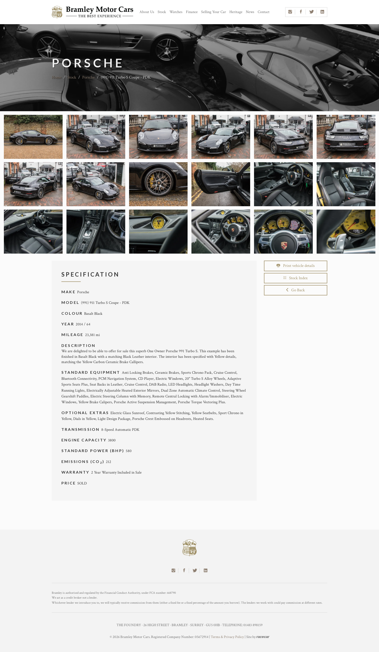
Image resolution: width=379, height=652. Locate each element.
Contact (264, 12)
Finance (192, 12)
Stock (162, 12)
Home (56, 77)
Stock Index (296, 278)
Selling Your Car (213, 12)
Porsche (88, 77)
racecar (262, 637)
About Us (146, 12)
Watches (175, 12)
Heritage (235, 12)
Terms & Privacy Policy (227, 637)
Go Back (295, 290)
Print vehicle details (296, 265)
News (250, 12)
